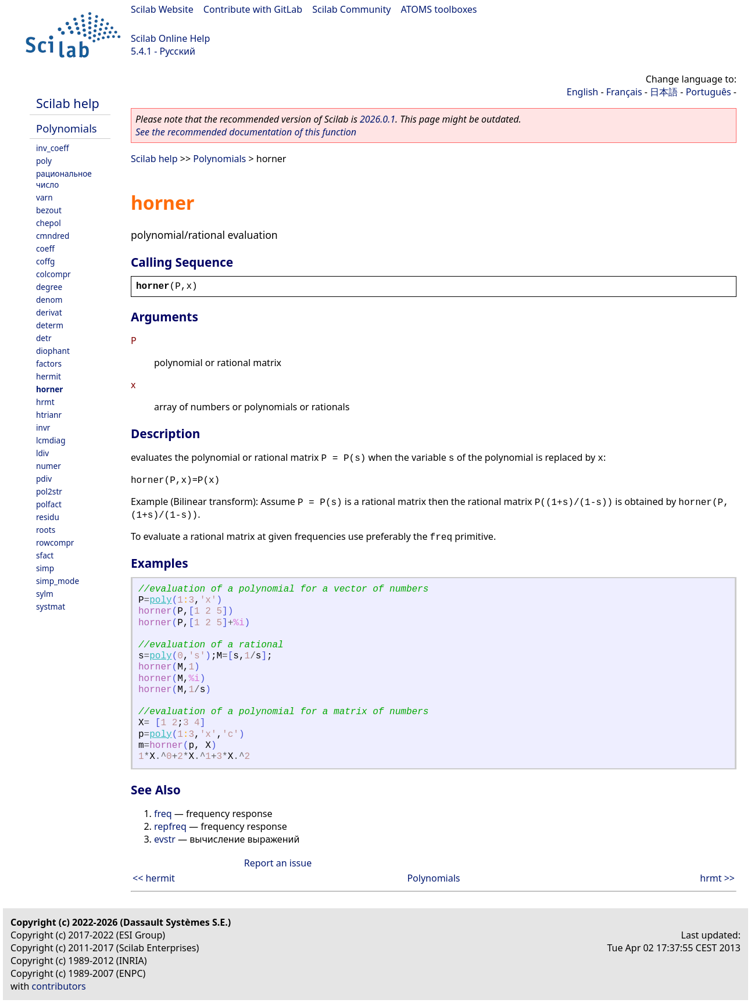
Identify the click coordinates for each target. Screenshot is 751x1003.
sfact (44, 555)
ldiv (42, 452)
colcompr (53, 274)
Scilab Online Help (170, 38)
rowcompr (55, 542)
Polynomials (66, 128)
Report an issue (278, 863)
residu (47, 516)
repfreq (170, 826)
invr (43, 427)
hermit (48, 376)
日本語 (664, 91)
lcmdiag (51, 440)
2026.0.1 (377, 119)
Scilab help (67, 103)
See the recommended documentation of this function (245, 132)
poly (44, 160)
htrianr (49, 414)
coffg (45, 261)
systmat (50, 606)
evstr (165, 839)
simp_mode (57, 580)
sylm (44, 593)
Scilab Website (162, 9)
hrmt (45, 401)
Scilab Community (351, 9)
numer (48, 465)
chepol (48, 222)
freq (163, 813)
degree (49, 286)
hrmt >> (717, 878)
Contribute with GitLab (252, 9)
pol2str (49, 491)
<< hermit (154, 878)
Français (624, 91)
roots (45, 529)
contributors (59, 986)
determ (49, 325)
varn (44, 197)
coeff (45, 248)
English (582, 91)
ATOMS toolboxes (439, 9)
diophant (53, 350)
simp (45, 568)
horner (49, 389)
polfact (49, 504)
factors (49, 363)
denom (49, 299)
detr (44, 337)
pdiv (44, 478)
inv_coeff (52, 147)
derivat (49, 312)
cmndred (52, 235)
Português (708, 91)
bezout (49, 210)
